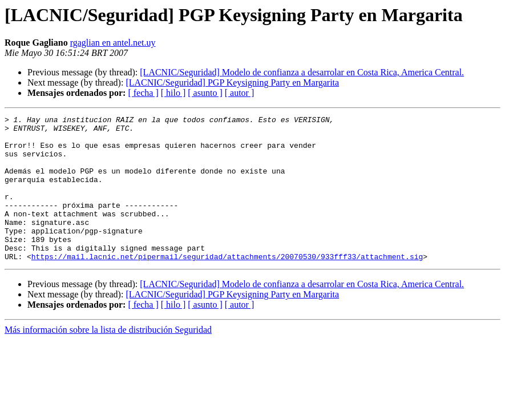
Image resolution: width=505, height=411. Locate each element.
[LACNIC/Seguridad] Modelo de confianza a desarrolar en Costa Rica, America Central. (302, 72)
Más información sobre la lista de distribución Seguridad (108, 359)
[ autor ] (239, 93)
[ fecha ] (143, 93)
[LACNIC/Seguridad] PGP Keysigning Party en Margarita (232, 82)
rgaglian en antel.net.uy (113, 42)
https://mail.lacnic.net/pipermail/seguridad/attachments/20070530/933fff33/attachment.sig (227, 285)
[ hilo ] (173, 93)
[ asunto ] (205, 93)
